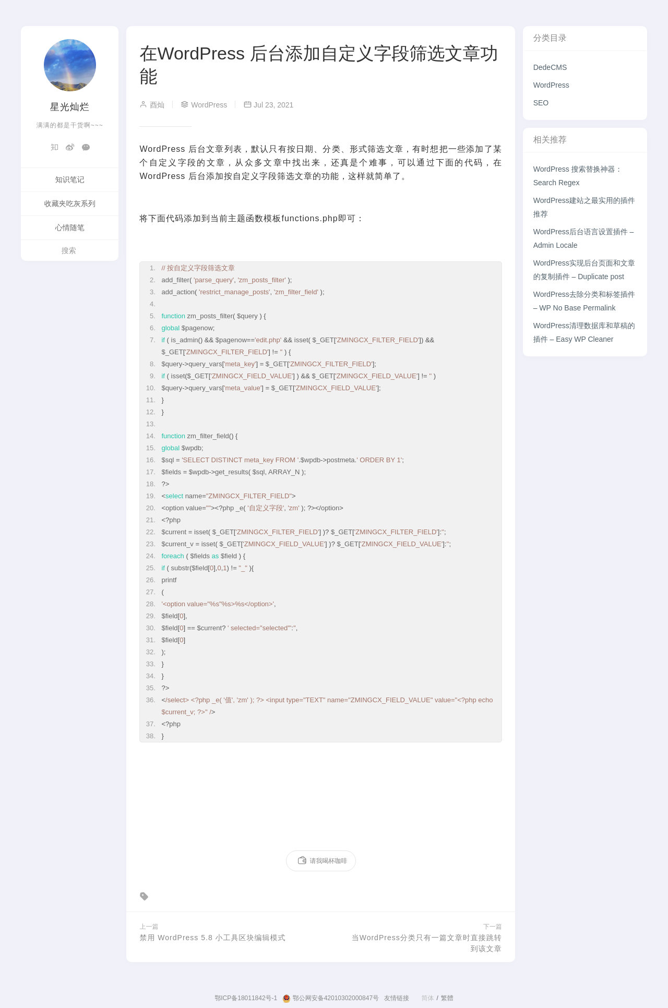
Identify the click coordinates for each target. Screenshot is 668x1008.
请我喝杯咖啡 (322, 861)
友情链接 (396, 998)
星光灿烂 (70, 107)
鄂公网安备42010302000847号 (330, 998)
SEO (541, 103)
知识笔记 (70, 179)
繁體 (447, 998)
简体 (427, 998)
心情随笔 (70, 227)
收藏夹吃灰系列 (70, 203)
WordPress (551, 85)
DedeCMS (550, 67)
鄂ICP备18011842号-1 (245, 998)
